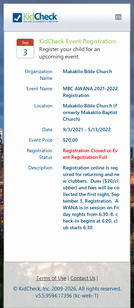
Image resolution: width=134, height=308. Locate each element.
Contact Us (82, 277)
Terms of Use (51, 277)
